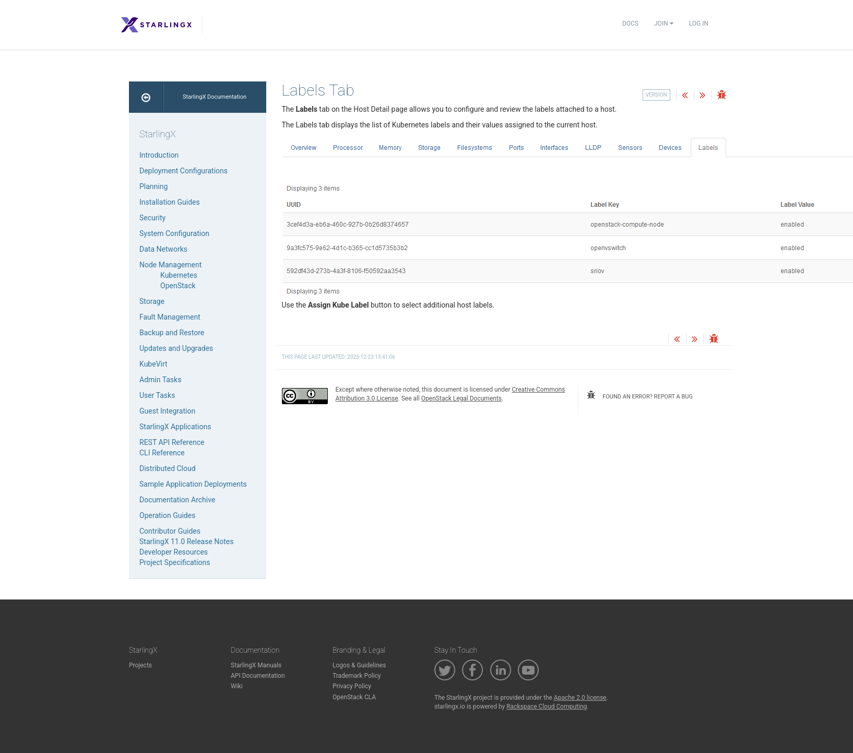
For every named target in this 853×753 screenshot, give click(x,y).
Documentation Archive (177, 500)
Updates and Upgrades (176, 348)
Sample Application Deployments (193, 484)
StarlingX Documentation (214, 96)
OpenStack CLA (354, 697)
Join (663, 23)
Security (152, 218)
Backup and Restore (171, 332)
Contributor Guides (169, 531)
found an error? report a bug (639, 395)
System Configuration (174, 233)
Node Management (170, 265)
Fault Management (169, 317)
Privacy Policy (352, 686)
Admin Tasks (160, 379)
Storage (151, 301)
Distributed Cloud (167, 468)
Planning (153, 186)
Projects (140, 665)
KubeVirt (153, 364)
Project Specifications (174, 562)
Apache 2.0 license (580, 697)
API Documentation (258, 675)
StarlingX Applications (175, 426)
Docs (630, 23)
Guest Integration (167, 411)
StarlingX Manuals (256, 665)
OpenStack (178, 285)
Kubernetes (178, 275)
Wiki (237, 686)
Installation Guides (169, 202)
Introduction (159, 155)
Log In (698, 23)
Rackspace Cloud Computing (546, 706)
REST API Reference (171, 442)
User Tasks (157, 395)
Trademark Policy (357, 675)
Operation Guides (167, 515)
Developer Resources (173, 552)
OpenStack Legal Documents (461, 398)
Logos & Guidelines (359, 665)
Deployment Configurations (183, 171)
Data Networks (163, 249)
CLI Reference (162, 453)
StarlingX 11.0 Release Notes (186, 541)
